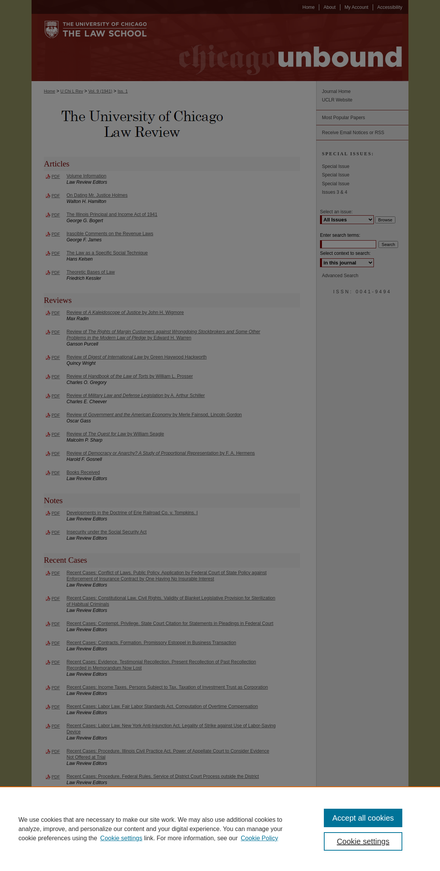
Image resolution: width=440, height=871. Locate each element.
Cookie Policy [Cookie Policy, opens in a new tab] (259, 838)
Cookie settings (121, 838)
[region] (220, 828)
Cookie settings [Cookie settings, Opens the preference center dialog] (363, 841)
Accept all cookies (363, 818)
